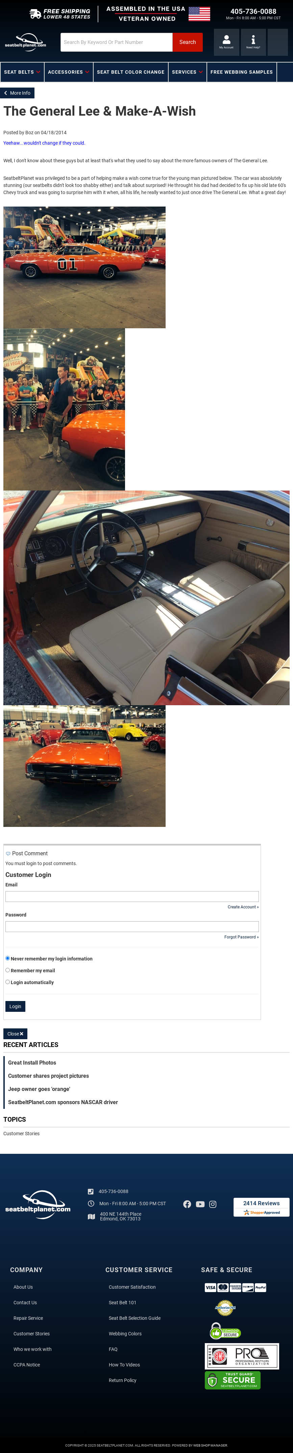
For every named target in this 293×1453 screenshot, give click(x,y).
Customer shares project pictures (48, 1076)
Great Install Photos (32, 1062)
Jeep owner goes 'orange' (39, 1089)
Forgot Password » (241, 937)
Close (15, 1034)
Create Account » (243, 907)
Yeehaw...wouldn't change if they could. (44, 143)
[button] (131, 42)
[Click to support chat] (253, 42)
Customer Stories (21, 1133)
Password (15, 915)
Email (11, 884)
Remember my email (33, 970)
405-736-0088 (113, 1191)
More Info (17, 93)
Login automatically (33, 982)
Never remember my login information (52, 958)
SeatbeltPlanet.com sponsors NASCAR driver (63, 1102)
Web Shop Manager (210, 1445)
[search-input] (116, 42)
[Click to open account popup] (226, 42)
